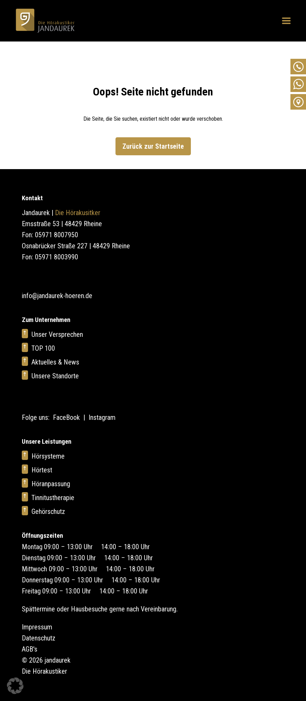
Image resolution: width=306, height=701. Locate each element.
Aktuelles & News (55, 362)
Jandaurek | (61, 213)
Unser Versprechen (57, 334)
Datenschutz (38, 638)
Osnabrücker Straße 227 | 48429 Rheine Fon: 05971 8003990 (76, 251)
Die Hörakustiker (44, 671)
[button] (15, 686)
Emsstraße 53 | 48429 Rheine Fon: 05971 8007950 (62, 229)
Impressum (37, 627)
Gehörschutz (48, 511)
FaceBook (66, 417)
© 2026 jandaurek (46, 660)
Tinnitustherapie (52, 498)
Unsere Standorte (55, 376)
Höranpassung (50, 484)
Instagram (102, 417)
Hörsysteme (48, 456)
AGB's (29, 649)
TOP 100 (43, 348)
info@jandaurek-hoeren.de (57, 296)
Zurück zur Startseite (153, 146)
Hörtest (41, 470)
